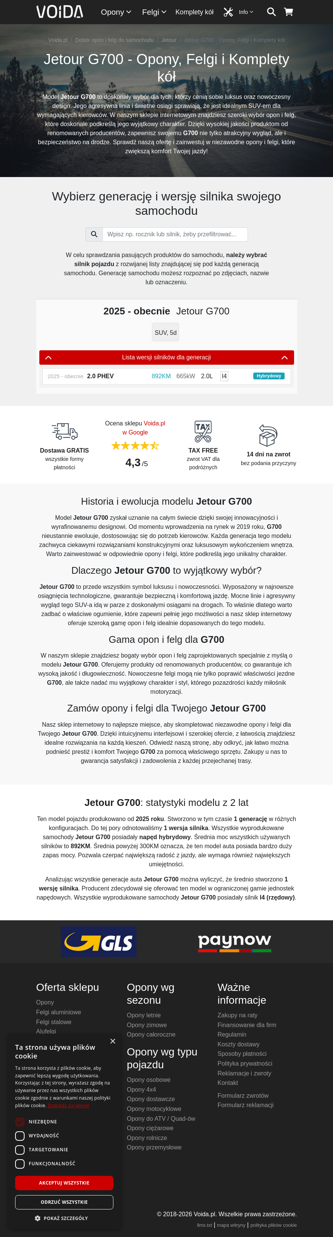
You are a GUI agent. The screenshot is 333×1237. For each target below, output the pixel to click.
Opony (116, 11)
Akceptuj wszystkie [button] (64, 1183)
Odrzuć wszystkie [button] (64, 1202)
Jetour (169, 40)
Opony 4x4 (141, 1089)
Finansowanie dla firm (247, 1025)
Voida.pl (58, 40)
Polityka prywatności (245, 1063)
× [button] (112, 1041)
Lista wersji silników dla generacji (167, 357)
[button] (64, 1218)
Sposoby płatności (242, 1054)
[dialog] (64, 1131)
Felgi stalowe (53, 1022)
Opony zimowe (147, 1025)
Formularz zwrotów (243, 1095)
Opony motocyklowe (154, 1109)
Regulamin (232, 1034)
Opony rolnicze (147, 1138)
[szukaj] (271, 12)
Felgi (154, 11)
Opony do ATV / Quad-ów (161, 1118)
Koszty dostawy (239, 1044)
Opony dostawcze (151, 1099)
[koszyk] (288, 12)
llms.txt (204, 1225)
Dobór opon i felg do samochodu (114, 40)
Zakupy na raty (238, 1015)
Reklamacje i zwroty (244, 1073)
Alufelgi (46, 1031)
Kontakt (228, 1083)
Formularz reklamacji (246, 1105)
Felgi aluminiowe (58, 1012)
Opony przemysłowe (154, 1147)
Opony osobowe (149, 1080)
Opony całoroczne (151, 1034)
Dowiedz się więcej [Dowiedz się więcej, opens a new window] (68, 1105)
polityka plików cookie (273, 1225)
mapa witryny (231, 1225)
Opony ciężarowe (150, 1128)
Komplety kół (194, 12)
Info (246, 11)
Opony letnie (144, 1015)
